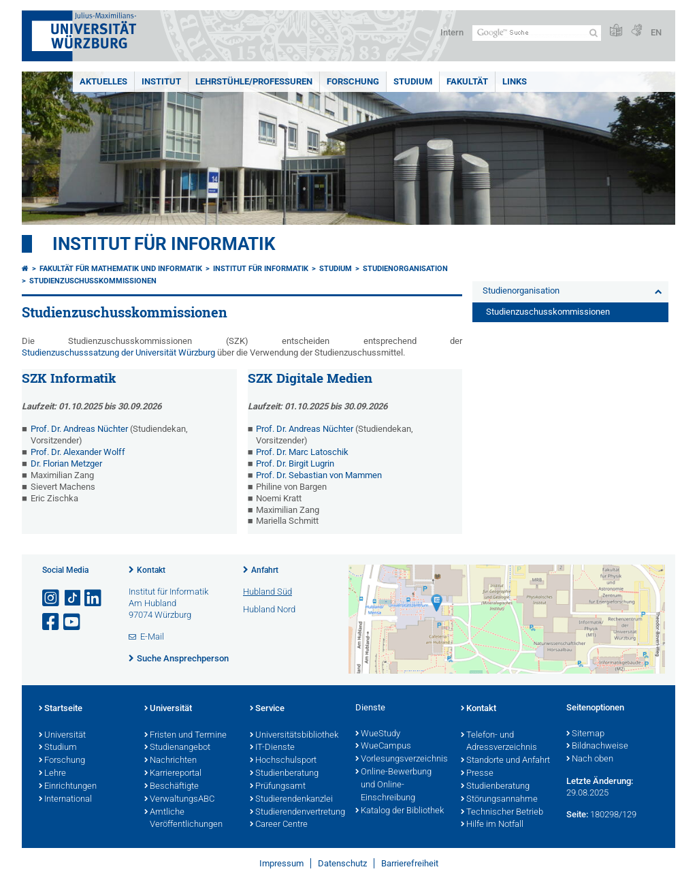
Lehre (52, 774)
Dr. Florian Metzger (66, 463)
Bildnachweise (597, 746)
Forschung (353, 81)
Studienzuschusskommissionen (93, 281)
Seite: (577, 814)
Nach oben (589, 759)
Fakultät (467, 81)
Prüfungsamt (278, 787)
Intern (452, 32)
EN (656, 32)
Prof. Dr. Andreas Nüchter (79, 429)
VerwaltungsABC (179, 799)
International (65, 799)
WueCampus (383, 746)
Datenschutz (342, 863)
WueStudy (377, 734)
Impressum (281, 863)
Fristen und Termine (185, 735)
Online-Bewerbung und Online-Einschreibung (393, 785)
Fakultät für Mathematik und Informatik (120, 268)
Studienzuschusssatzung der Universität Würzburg (118, 352)
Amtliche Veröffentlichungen (183, 819)
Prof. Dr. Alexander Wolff (78, 452)
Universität (62, 735)
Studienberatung (284, 774)
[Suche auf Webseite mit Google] (536, 33)
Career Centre (279, 825)
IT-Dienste (272, 748)
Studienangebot (177, 748)
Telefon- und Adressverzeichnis (499, 742)
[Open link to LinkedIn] (93, 598)
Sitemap (585, 734)
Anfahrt (264, 570)
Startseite (60, 709)
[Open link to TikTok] (72, 598)
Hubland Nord (269, 609)
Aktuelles (103, 81)
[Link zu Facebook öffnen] (51, 622)
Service (267, 709)
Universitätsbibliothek (294, 735)
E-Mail (152, 636)
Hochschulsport (283, 761)
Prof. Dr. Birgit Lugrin (295, 463)
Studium (412, 81)
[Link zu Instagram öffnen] (51, 598)
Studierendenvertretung (296, 812)
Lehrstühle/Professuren (253, 81)
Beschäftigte (171, 787)
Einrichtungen (68, 787)
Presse (477, 774)
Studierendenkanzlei (291, 799)
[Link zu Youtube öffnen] (72, 622)
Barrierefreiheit (409, 863)
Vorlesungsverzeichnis (401, 759)
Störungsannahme (499, 799)
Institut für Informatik (164, 244)
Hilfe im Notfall (492, 825)
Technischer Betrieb (502, 812)
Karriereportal (172, 774)
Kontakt (151, 570)
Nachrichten (170, 761)
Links (514, 81)
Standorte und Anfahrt (505, 761)
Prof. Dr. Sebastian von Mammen (319, 475)
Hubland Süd (267, 591)
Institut (161, 81)
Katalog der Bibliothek (399, 811)
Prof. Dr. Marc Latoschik (302, 452)
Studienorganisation (405, 268)
